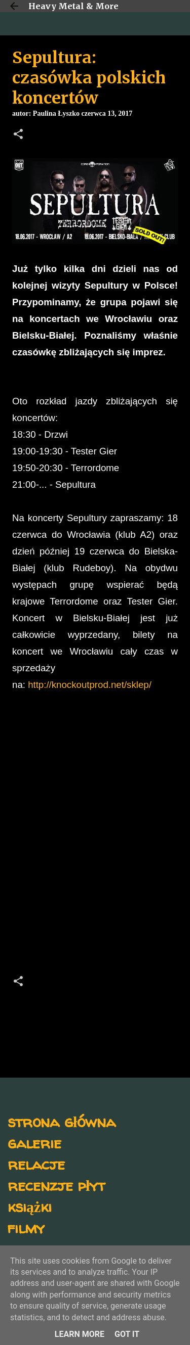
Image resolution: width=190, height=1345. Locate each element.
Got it (127, 1334)
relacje (36, 1163)
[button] (18, 135)
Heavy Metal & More (73, 6)
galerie (34, 1142)
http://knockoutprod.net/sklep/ (89, 684)
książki (30, 1206)
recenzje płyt (56, 1185)
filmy (26, 1227)
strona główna (62, 1121)
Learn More (79, 1334)
